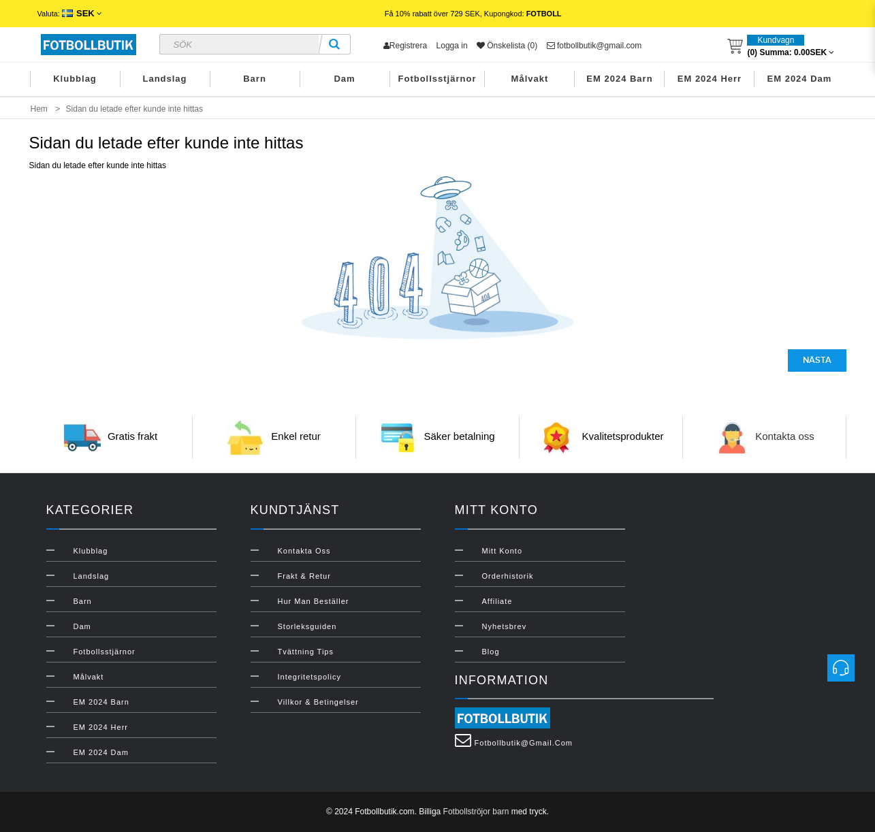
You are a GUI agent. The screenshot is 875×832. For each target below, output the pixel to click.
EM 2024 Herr (710, 79)
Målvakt (530, 79)
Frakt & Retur (304, 576)
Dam (344, 79)
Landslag (164, 79)
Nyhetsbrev (504, 626)
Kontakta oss (784, 436)
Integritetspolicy (309, 677)
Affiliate (497, 601)
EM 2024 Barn (619, 79)
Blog (491, 651)
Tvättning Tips (306, 651)
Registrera (405, 45)
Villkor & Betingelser (318, 702)
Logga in (452, 45)
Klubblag (75, 79)
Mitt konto (502, 551)
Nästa (817, 360)
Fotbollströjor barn (476, 811)
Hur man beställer (313, 601)
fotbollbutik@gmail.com (594, 45)
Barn (254, 79)
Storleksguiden (307, 626)
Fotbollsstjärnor (437, 79)
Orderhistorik (508, 576)
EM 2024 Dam (799, 79)
